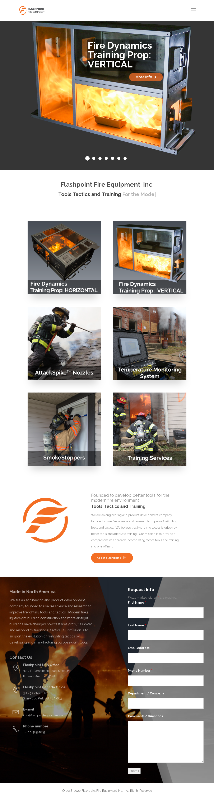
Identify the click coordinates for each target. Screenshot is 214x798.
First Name (137, 602)
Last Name (137, 625)
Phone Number (140, 670)
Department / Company (146, 693)
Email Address (139, 648)
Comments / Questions (145, 716)
